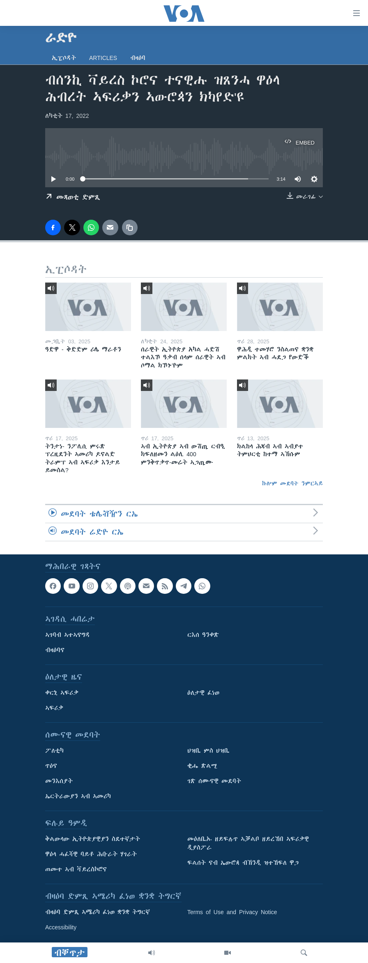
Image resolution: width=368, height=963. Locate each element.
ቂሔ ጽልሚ (202, 766)
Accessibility (60, 927)
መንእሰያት (59, 781)
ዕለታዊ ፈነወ (203, 692)
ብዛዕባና (54, 650)
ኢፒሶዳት (64, 58)
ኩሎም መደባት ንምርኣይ (292, 483)
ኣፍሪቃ (54, 708)
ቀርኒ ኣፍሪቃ (61, 692)
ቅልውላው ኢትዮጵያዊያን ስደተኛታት (92, 839)
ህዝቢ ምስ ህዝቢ (208, 750)
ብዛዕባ (137, 58)
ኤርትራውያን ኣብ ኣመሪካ (78, 796)
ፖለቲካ (54, 750)
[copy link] (130, 227)
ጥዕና (51, 766)
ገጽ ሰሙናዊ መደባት (214, 781)
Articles (103, 58)
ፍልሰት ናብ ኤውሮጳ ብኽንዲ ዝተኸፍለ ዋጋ (243, 862)
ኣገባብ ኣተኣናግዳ (67, 635)
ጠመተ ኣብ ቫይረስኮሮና (76, 869)
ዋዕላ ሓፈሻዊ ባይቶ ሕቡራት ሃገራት (91, 854)
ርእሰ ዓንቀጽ (203, 635)
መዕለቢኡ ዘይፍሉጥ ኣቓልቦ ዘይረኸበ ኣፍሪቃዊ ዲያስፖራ (248, 843)
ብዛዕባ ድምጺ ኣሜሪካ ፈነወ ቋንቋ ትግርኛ (97, 912)
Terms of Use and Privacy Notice (232, 912)
